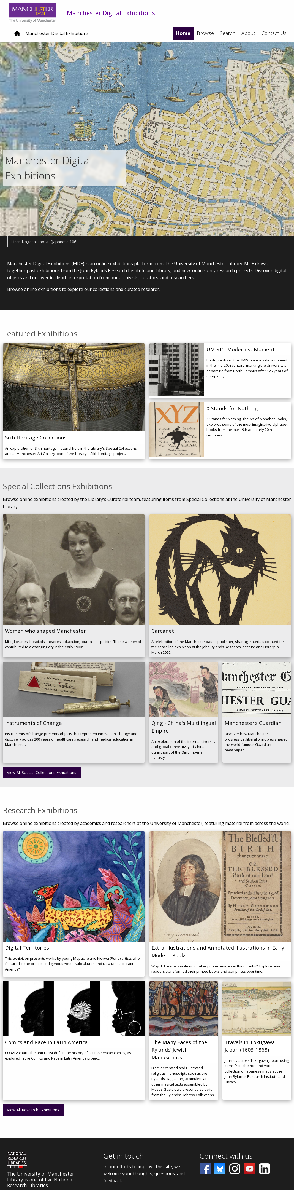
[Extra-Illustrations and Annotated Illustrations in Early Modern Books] (220, 891)
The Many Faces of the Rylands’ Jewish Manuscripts (179, 1054)
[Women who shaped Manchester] (74, 574)
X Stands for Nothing (232, 412)
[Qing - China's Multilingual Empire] (183, 693)
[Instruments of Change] (74, 693)
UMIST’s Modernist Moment (240, 353)
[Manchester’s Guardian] (256, 693)
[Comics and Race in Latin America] (74, 1012)
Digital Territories (27, 951)
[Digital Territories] (74, 891)
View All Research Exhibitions (33, 1114)
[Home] (17, 36)
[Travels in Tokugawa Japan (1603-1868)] (256, 1012)
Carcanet (162, 635)
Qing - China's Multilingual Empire (183, 731)
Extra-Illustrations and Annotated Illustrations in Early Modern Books (217, 955)
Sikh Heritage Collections (36, 441)
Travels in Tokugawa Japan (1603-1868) (250, 1050)
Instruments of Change (33, 727)
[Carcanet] (220, 574)
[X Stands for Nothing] (176, 434)
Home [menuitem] (183, 33)
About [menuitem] (248, 33)
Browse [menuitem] (205, 33)
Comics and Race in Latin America (46, 1046)
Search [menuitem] (227, 33)
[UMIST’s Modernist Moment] (176, 375)
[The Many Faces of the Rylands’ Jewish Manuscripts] (183, 1012)
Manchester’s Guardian (253, 727)
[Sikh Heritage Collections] (74, 392)
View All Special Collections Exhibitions (41, 776)
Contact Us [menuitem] (274, 33)
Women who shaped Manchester (45, 635)
